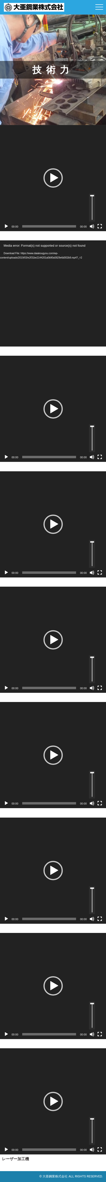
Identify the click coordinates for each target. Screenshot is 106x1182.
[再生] (6, 226)
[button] (53, 178)
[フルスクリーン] (99, 226)
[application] (53, 178)
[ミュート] (92, 226)
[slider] (49, 226)
